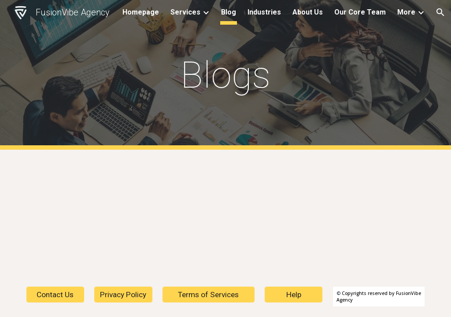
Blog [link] (228, 12)
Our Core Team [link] (360, 12)
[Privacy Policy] (123, 294)
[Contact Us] (55, 294)
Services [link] (185, 12)
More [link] (406, 12)
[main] (225, 75)
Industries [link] (264, 12)
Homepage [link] (140, 12)
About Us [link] (307, 12)
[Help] (293, 294)
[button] (440, 12)
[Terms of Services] (208, 294)
